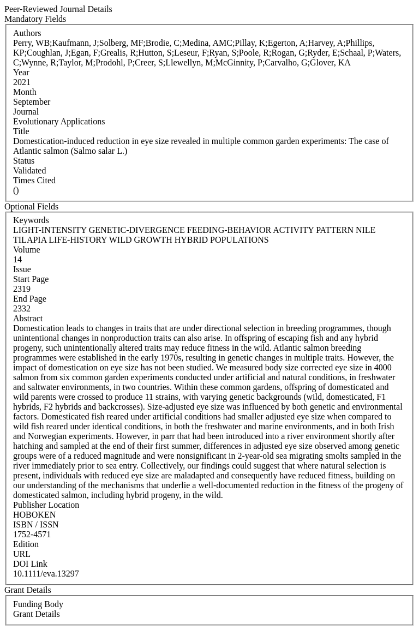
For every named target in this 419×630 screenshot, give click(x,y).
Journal (26, 111)
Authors (27, 33)
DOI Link (30, 563)
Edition (26, 544)
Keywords (31, 220)
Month (25, 92)
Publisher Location (46, 504)
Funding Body (38, 604)
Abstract (28, 318)
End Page (29, 298)
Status (23, 160)
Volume (26, 249)
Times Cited (34, 180)
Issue (22, 269)
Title (21, 131)
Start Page (31, 279)
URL (22, 554)
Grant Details (36, 614)
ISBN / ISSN (36, 524)
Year (21, 72)
